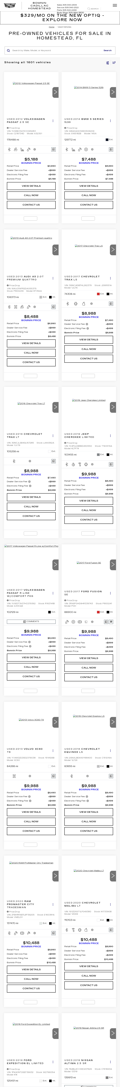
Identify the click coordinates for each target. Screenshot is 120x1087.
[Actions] (53, 120)
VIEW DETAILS (31, 186)
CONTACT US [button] (31, 204)
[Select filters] (108, 62)
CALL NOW (31, 195)
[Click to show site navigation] (114, 5)
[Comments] (53, 149)
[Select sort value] (113, 62)
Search (108, 50)
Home (51, 27)
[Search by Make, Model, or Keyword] (56, 50)
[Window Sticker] (111, 622)
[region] (31, 172)
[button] (55, 92)
